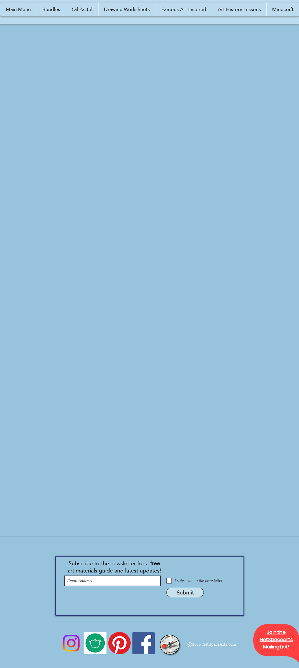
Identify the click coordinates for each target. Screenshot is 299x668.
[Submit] (185, 592)
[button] (18, 9)
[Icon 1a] (95, 643)
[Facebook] (143, 643)
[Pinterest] (119, 643)
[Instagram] (71, 643)
